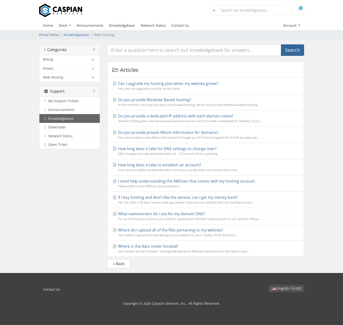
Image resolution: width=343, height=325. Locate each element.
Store (63, 25)
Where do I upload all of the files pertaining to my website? (205, 232)
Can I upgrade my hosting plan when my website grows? (205, 86)
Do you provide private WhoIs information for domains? (205, 135)
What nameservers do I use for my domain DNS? (205, 216)
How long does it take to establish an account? (205, 167)
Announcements (90, 25)
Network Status (153, 25)
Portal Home (49, 34)
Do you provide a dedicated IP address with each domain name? (205, 118)
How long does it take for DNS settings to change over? (205, 151)
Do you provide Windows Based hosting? (205, 102)
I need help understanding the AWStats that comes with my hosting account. (205, 183)
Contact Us (180, 25)
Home (48, 25)
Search (292, 50)
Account (290, 25)
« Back (118, 263)
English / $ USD (286, 288)
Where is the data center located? (205, 249)
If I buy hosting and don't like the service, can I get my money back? (205, 200)
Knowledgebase (122, 25)
